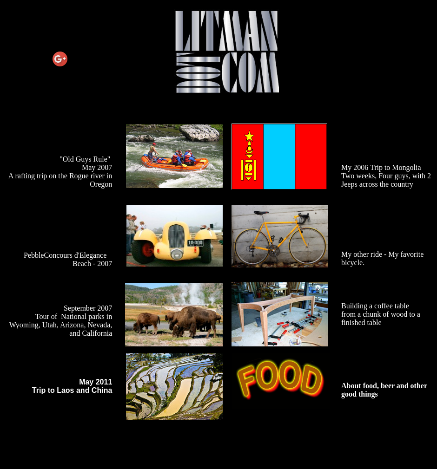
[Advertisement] (218, 448)
